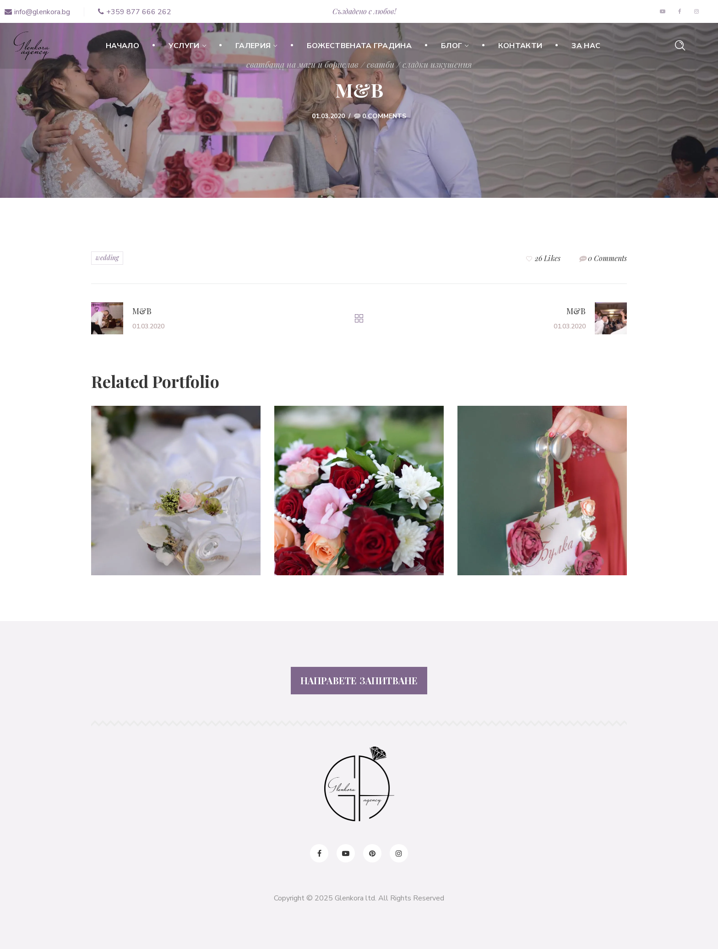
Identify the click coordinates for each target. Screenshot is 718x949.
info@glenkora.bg (37, 12)
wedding (107, 257)
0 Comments (384, 116)
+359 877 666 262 (134, 12)
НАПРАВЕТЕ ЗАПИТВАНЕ (359, 680)
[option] (175, 497)
